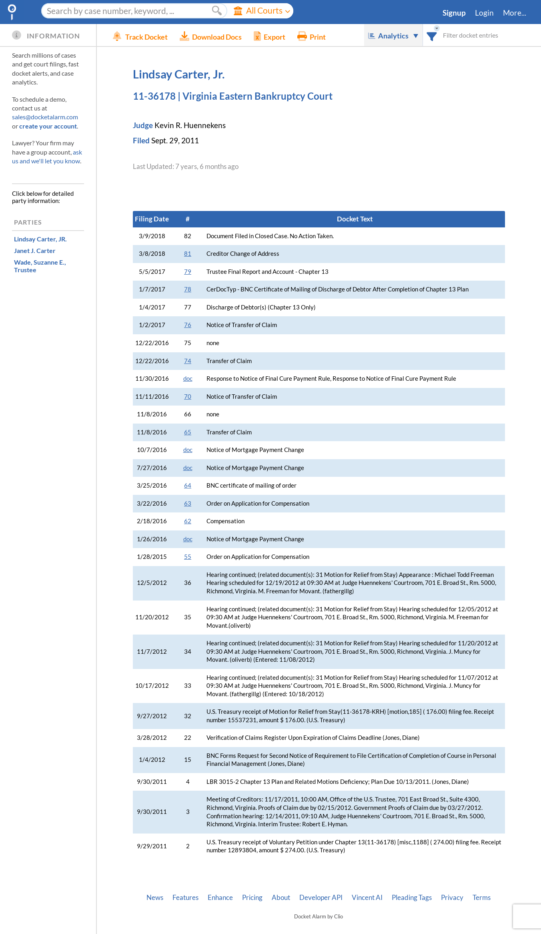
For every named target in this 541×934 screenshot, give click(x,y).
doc (187, 378)
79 (187, 271)
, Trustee (40, 265)
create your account (48, 126)
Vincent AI (367, 898)
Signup (454, 12)
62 (187, 521)
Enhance (220, 898)
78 (187, 289)
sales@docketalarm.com (45, 117)
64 (187, 485)
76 (187, 324)
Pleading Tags (412, 898)
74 (187, 361)
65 (187, 432)
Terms (482, 898)
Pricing (252, 898)
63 (187, 503)
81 (187, 253)
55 (187, 556)
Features (185, 898)
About (281, 898)
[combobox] (432, 35)
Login (484, 12)
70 (187, 396)
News (154, 898)
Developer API (321, 898)
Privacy (452, 898)
